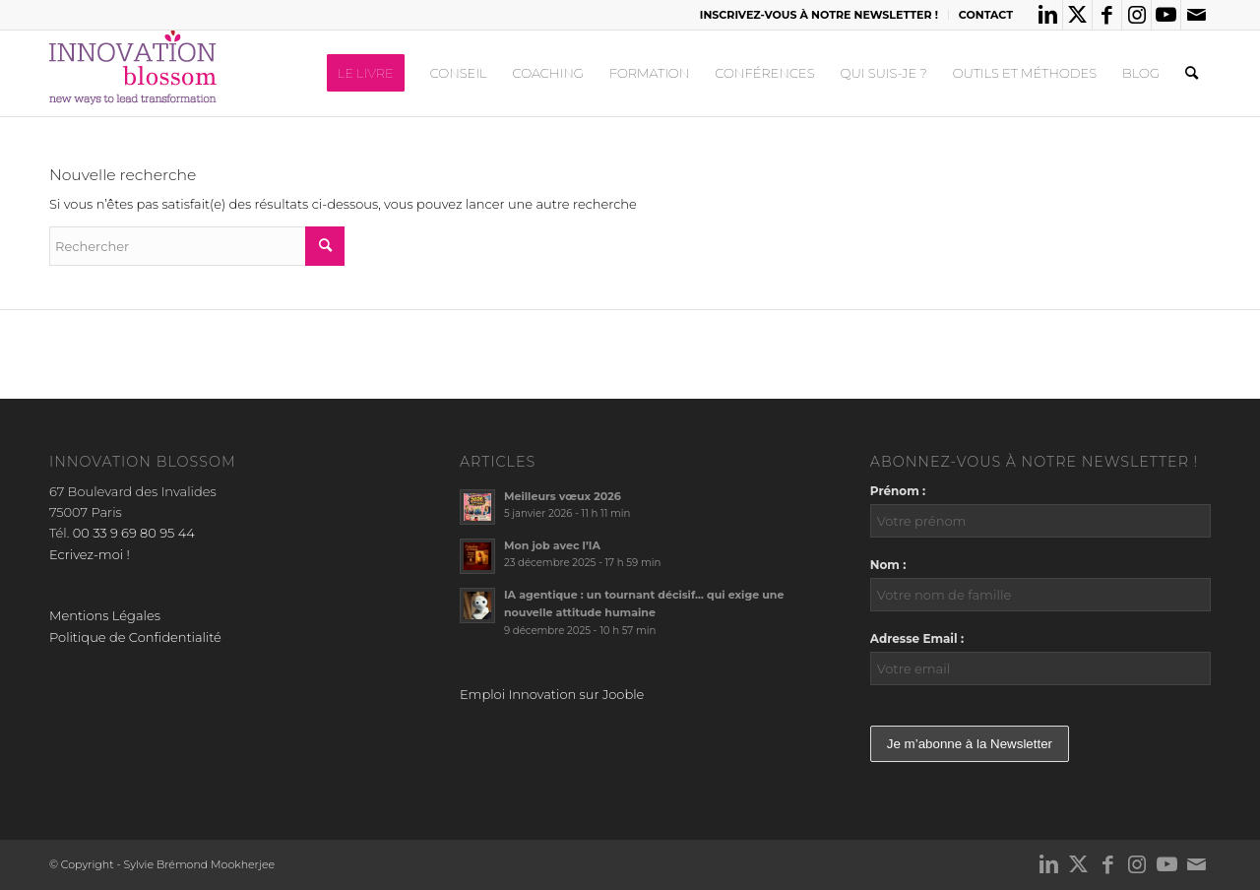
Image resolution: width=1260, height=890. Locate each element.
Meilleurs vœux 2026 (562, 496)
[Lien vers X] (1077, 15)
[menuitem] (819, 15)
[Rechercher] (1191, 73)
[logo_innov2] (134, 73)
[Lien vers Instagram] (1136, 15)
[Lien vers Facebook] (1107, 15)
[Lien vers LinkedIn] (1048, 15)
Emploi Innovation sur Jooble (552, 694)
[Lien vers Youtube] (1166, 15)
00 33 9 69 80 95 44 (134, 532)
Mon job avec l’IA (552, 545)
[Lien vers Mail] (1196, 15)
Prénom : (897, 490)
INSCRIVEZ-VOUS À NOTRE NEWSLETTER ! (819, 15)
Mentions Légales (104, 615)
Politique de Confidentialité (135, 637)
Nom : (888, 564)
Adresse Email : (917, 638)
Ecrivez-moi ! (89, 554)
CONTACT (986, 15)
